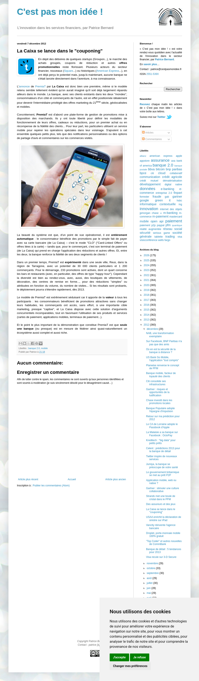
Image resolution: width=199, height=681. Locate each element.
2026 (147, 255)
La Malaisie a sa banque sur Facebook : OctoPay (162, 434)
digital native (173, 184)
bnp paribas (174, 169)
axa (173, 160)
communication (150, 177)
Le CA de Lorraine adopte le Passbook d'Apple (162, 426)
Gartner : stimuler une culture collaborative (162, 490)
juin (149, 588)
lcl (161, 213)
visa (180, 236)
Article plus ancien (115, 479)
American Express (107, 70)
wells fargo (164, 240)
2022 (147, 275)
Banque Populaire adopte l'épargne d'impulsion (160, 410)
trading (170, 236)
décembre (153, 328)
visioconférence (148, 240)
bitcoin (160, 169)
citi (152, 173)
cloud (161, 173)
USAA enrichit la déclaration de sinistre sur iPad (163, 518)
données (147, 188)
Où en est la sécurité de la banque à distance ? (161, 351)
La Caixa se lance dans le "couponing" (160, 511)
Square (68, 70)
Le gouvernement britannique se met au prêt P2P (162, 474)
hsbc (179, 200)
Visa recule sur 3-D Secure (161, 557)
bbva (151, 169)
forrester (144, 196)
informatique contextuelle (158, 204)
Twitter (161, 117)
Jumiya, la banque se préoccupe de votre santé (162, 466)
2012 (147, 324)
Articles (147, 132)
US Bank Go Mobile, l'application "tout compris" (162, 359)
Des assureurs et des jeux (161, 504)
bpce (143, 173)
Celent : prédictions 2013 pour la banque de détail (163, 450)
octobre (151, 568)
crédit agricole (172, 177)
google (144, 200)
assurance (160, 160)
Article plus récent (28, 479)
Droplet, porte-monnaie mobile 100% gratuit (163, 535)
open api (157, 221)
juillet (150, 583)
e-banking (167, 189)
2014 (147, 314)
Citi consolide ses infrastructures (156, 383)
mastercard (175, 216)
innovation (149, 208)
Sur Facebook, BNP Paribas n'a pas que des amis (164, 343)
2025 (147, 260)
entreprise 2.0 (164, 192)
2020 (147, 285)
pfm (168, 225)
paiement (173, 221)
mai (149, 593)
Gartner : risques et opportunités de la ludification (157, 392)
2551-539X (152, 74)
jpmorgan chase (149, 213)
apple (179, 155)
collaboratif (176, 173)
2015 (147, 309)
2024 (147, 265)
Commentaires (152, 139)
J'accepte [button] (119, 657)
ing (180, 204)
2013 (147, 319)
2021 (147, 280)
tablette (158, 236)
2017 (147, 300)
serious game (161, 232)
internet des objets (171, 209)
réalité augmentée (150, 229)
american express (161, 155)
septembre (153, 573)
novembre (153, 563)
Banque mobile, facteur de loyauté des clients (161, 375)
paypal (160, 225)
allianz (143, 156)
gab (167, 196)
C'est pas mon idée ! (60, 12)
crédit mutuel (149, 180)
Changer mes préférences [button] (130, 666)
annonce (24, 86)
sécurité (145, 232)
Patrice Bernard (164, 59)
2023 (147, 270)
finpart (178, 192)
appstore (145, 160)
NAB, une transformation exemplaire (160, 335)
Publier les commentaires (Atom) (51, 485)
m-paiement (160, 216)
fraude (157, 196)
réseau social (172, 229)
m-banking (170, 213)
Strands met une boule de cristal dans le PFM (160, 498)
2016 (147, 304)
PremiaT (40, 86)
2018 (147, 294)
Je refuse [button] (139, 657)
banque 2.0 (34, 348)
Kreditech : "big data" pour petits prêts (161, 442)
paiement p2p (148, 225)
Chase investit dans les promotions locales (159, 402)
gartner (177, 196)
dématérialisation (172, 180)
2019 (147, 290)
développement (150, 184)
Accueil (72, 479)
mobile (44, 348)
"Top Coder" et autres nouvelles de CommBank (164, 543)
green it (162, 200)
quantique (177, 225)
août (149, 578)
